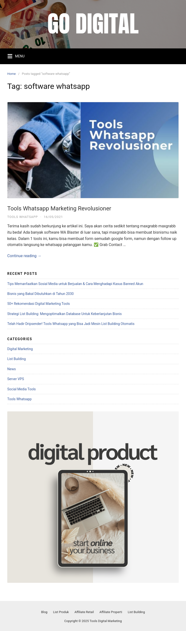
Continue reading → (24, 256)
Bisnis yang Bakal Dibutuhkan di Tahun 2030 (40, 294)
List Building (16, 359)
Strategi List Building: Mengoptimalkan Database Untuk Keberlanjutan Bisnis (64, 314)
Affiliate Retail (84, 612)
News (11, 369)
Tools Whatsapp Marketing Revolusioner (59, 208)
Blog (44, 612)
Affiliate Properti (111, 612)
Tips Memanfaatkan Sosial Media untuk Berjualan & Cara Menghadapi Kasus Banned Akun (75, 284)
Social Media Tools (21, 389)
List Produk (61, 612)
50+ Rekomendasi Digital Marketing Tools (38, 304)
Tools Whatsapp (22, 217)
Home (11, 74)
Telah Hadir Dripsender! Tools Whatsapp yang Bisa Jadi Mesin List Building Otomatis (70, 324)
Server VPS (15, 379)
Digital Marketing (20, 349)
